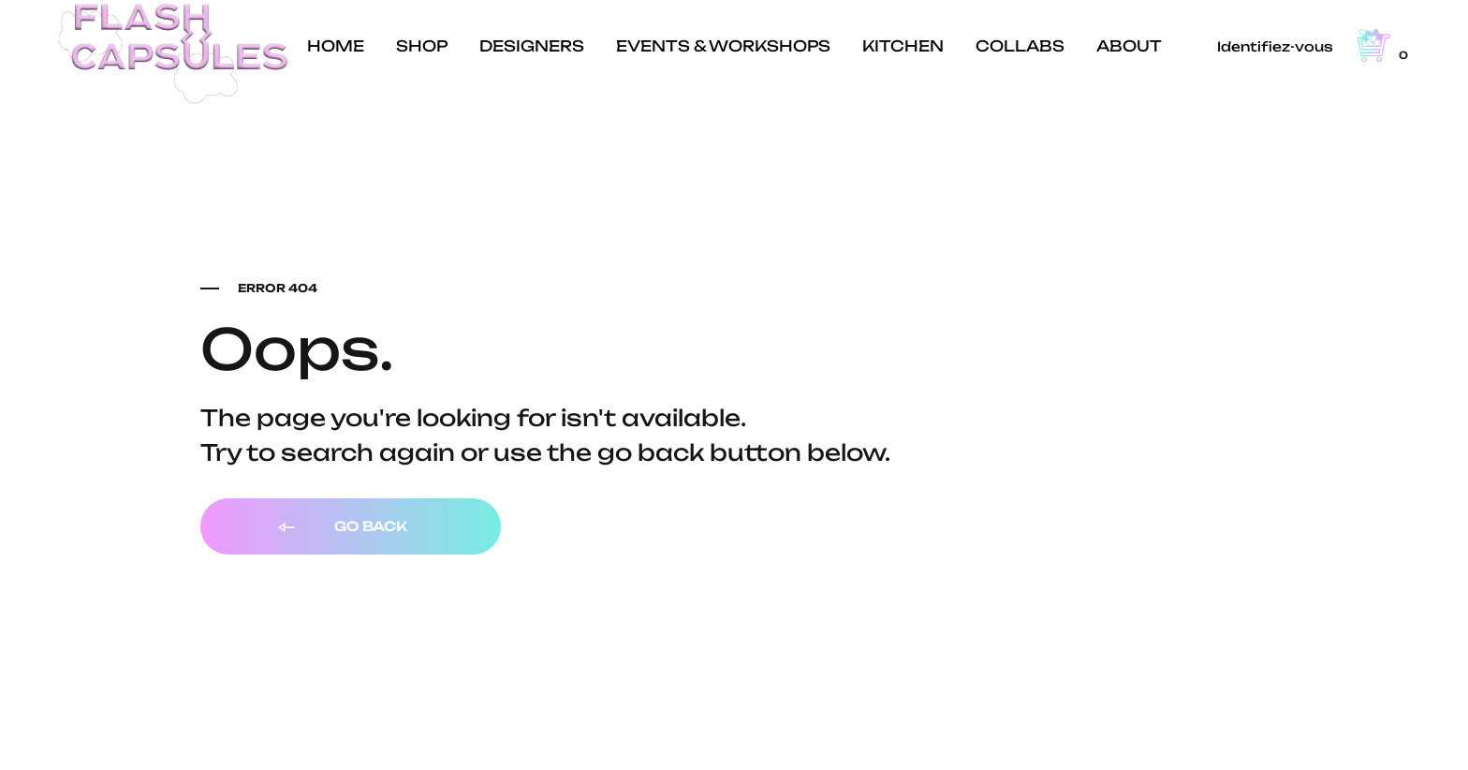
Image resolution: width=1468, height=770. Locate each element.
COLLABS (1020, 46)
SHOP (422, 46)
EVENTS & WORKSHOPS (723, 46)
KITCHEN (903, 46)
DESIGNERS (531, 46)
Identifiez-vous (1275, 46)
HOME (335, 46)
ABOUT (1129, 46)
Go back (341, 527)
